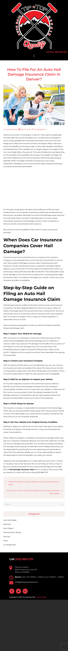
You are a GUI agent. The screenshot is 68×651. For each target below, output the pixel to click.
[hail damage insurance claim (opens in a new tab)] (21, 469)
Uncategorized (39, 129)
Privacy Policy (41, 597)
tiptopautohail (10, 129)
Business (7, 524)
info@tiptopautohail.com (26, 582)
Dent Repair (8, 528)
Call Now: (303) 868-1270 (56, 52)
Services (6, 537)
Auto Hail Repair (10, 520)
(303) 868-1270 (24, 559)
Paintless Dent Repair (12, 532)
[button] (34, 55)
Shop (5, 541)
